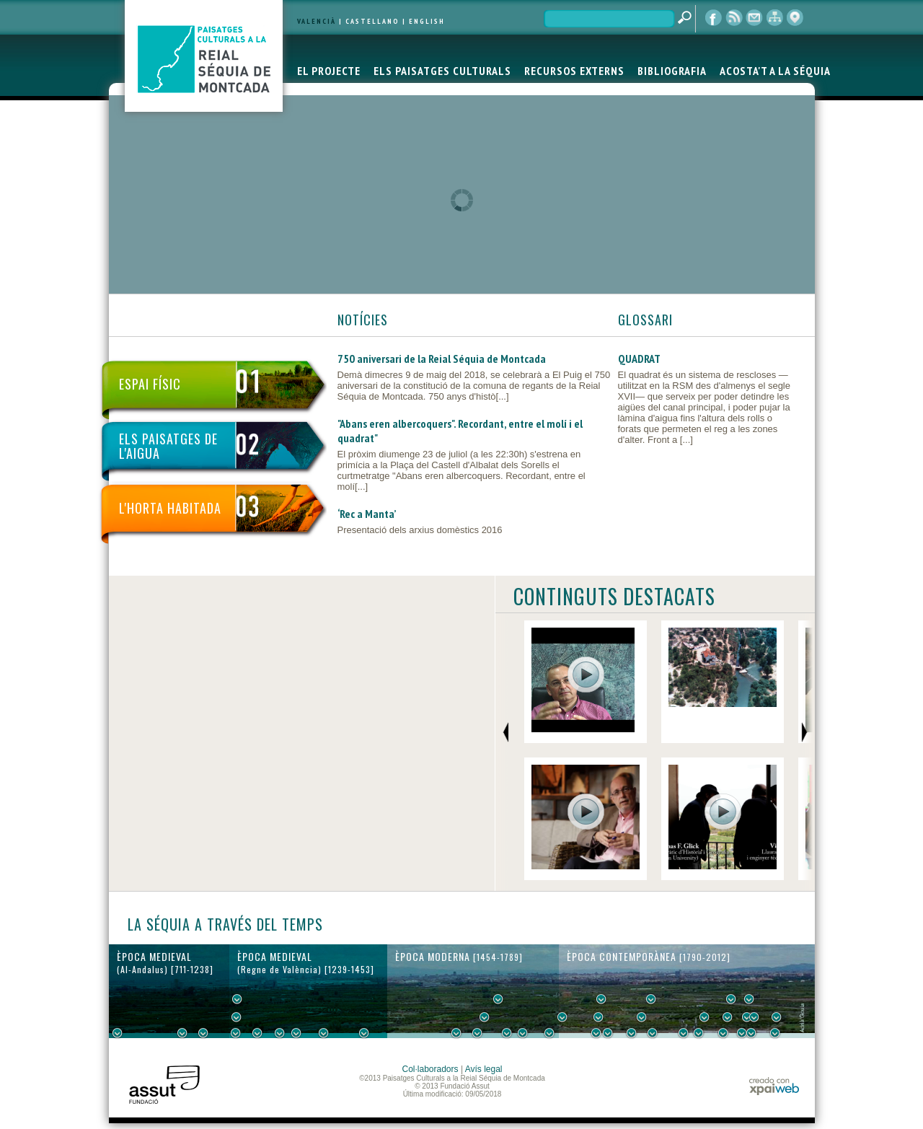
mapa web (774, 18)
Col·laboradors (430, 1069)
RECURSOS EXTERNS (574, 70)
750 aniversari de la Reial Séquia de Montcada (441, 358)
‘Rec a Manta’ (366, 513)
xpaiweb (774, 1086)
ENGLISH (427, 21)
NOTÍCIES (362, 319)
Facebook (714, 18)
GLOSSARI (645, 319)
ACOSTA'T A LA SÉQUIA (775, 70)
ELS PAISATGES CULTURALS (442, 70)
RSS (734, 18)
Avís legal (484, 1069)
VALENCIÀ (316, 21)
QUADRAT (639, 358)
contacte (754, 18)
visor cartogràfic (794, 18)
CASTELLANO (372, 21)
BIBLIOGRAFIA (672, 70)
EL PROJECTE (329, 70)
